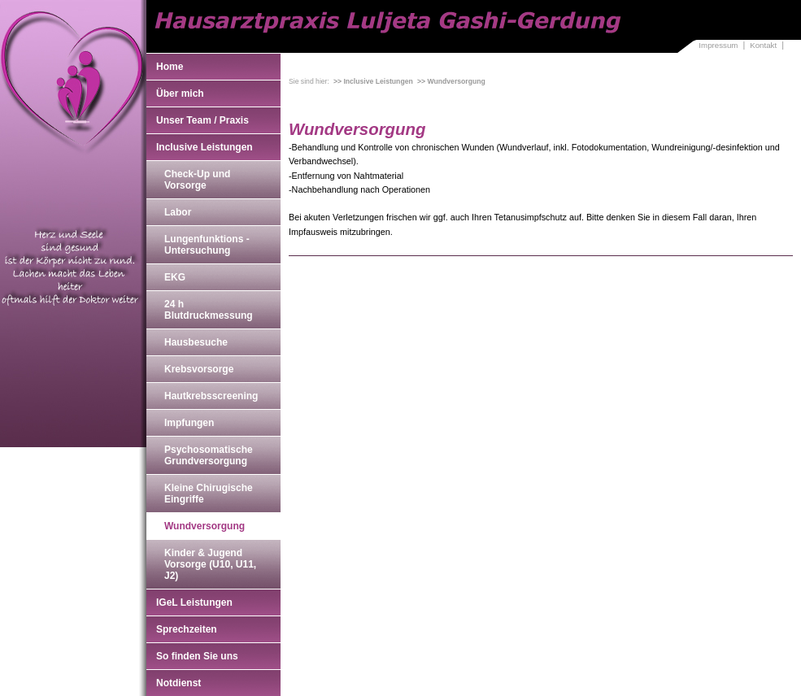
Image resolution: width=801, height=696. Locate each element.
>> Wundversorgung (451, 81)
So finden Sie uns (197, 656)
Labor (177, 212)
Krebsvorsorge (198, 369)
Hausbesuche (196, 342)
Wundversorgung (204, 526)
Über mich (180, 93)
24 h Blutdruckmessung (208, 309)
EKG (174, 277)
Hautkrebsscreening (211, 396)
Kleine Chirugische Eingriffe (208, 493)
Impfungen (189, 422)
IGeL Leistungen (194, 602)
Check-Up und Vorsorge (197, 179)
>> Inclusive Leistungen (373, 81)
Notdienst (178, 683)
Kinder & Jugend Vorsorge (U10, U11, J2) (210, 564)
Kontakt (763, 45)
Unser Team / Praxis (202, 120)
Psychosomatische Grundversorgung (208, 455)
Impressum (718, 45)
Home (169, 66)
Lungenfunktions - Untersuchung (207, 244)
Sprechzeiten (186, 629)
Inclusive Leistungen (204, 147)
